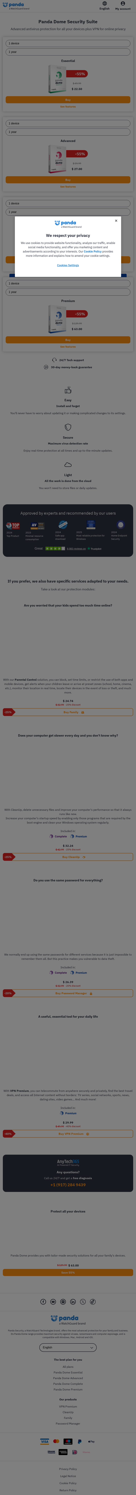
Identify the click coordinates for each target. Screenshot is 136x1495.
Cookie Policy (92, 251)
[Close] (116, 220)
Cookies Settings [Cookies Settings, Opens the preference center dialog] (68, 265)
